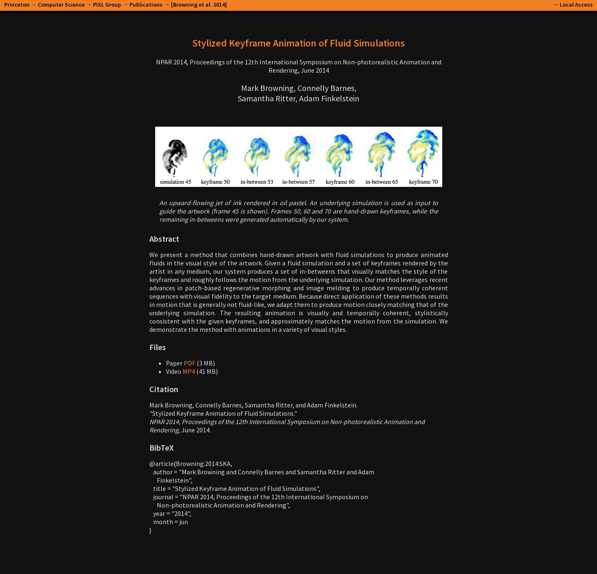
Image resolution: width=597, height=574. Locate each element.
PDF (189, 363)
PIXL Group (107, 4)
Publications (146, 4)
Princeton (16, 4)
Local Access (576, 4)
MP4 (189, 371)
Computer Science (61, 4)
